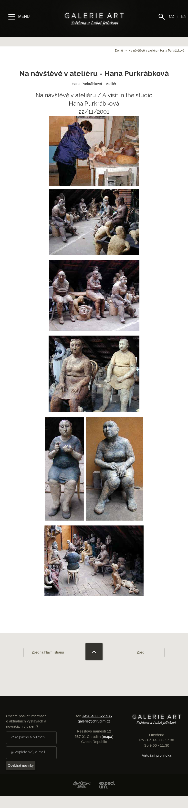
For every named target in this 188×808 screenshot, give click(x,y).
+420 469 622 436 (97, 716)
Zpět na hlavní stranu (48, 652)
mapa (107, 736)
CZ (171, 16)
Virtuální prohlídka (156, 755)
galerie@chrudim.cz (94, 721)
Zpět (140, 652)
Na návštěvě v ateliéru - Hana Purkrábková (156, 50)
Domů (119, 50)
